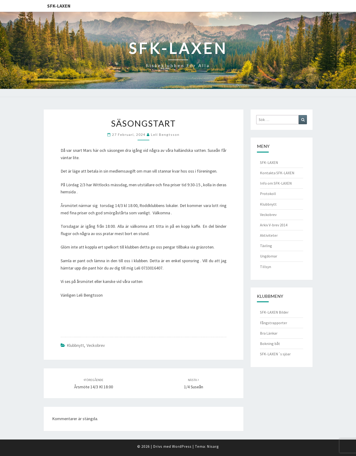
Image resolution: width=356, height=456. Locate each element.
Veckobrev (96, 345)
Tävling (266, 245)
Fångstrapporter (273, 322)
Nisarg (213, 446)
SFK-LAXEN (59, 6)
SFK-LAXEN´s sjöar (275, 354)
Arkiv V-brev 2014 (273, 225)
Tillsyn (265, 266)
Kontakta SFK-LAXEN (277, 172)
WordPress (182, 446)
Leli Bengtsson (165, 135)
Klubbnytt (75, 345)
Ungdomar (268, 256)
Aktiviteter (269, 235)
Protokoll (268, 193)
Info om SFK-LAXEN (276, 183)
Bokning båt (270, 343)
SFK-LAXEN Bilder (274, 312)
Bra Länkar (268, 333)
